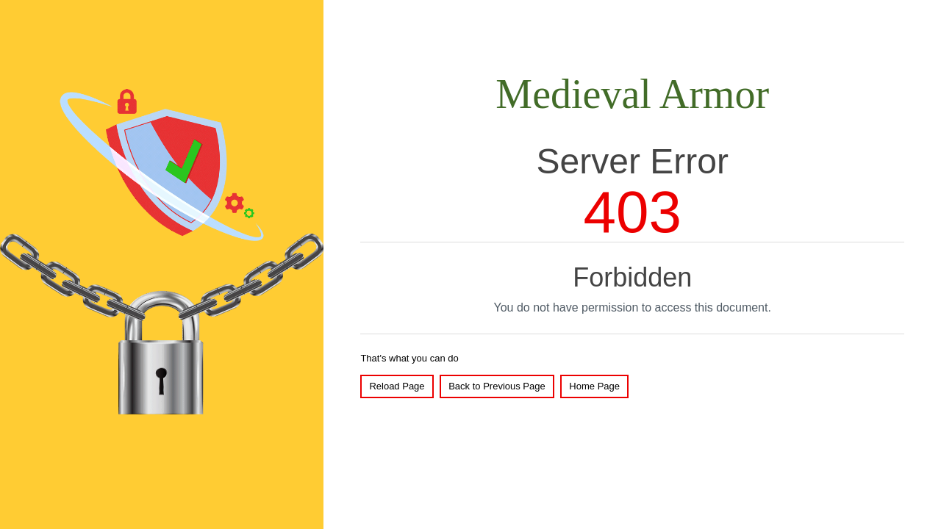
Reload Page (396, 386)
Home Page (594, 386)
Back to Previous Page (496, 386)
